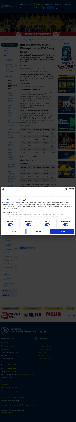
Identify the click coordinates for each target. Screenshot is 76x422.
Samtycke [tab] (10, 194)
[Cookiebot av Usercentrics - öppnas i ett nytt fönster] (66, 189)
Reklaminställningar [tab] (47, 194)
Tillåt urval (38, 231)
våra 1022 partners (12, 202)
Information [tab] (28, 194)
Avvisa (14, 231)
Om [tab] (66, 194)
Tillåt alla (62, 231)
